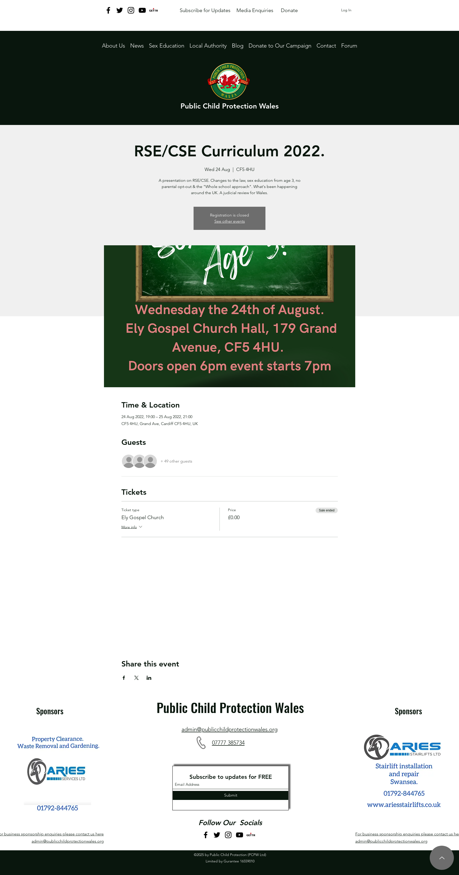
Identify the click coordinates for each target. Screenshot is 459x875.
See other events (229, 221)
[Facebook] (108, 10)
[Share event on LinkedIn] (149, 678)
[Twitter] (119, 10)
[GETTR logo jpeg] (153, 10)
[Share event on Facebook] (123, 678)
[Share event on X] (136, 678)
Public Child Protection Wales (229, 106)
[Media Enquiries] (254, 10)
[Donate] (289, 10)
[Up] (442, 858)
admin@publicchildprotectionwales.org (68, 841)
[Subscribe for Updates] (205, 10)
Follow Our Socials (230, 822)
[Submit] (230, 795)
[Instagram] (131, 10)
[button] (208, 45)
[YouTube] (142, 10)
